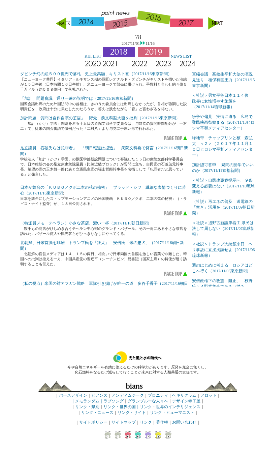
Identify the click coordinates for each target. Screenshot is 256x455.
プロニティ (158, 395)
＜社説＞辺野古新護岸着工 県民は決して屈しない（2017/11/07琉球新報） (223, 228)
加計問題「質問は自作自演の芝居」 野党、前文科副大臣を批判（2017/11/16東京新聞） (100, 118)
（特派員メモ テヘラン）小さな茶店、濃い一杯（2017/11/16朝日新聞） (86, 223)
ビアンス (99, 395)
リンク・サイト (132, 412)
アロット (208, 395)
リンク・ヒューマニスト (172, 412)
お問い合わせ (184, 422)
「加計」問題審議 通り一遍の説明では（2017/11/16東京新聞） (77, 98)
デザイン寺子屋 (186, 401)
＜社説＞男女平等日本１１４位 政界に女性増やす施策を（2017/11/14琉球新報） (222, 101)
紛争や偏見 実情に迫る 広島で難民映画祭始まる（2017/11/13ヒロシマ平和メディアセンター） (223, 122)
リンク (146, 422)
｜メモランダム (85, 401)
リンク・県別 (87, 406)
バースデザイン (73, 395)
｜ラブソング (111, 401)
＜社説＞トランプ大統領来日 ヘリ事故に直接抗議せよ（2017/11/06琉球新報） (223, 250)
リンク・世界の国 (119, 406)
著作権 (162, 422)
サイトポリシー (93, 422)
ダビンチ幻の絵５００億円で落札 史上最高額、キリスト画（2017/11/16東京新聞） (96, 73)
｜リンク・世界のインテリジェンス (168, 406)
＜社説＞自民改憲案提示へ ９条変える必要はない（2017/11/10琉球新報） (223, 186)
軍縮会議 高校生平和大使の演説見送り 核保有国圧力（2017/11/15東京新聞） (223, 80)
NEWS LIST (181, 56)
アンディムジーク (127, 395)
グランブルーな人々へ (148, 401)
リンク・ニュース (97, 412)
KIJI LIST (93, 56)
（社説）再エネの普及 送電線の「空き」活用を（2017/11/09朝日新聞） (223, 207)
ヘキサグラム (184, 395)
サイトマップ (123, 422)
